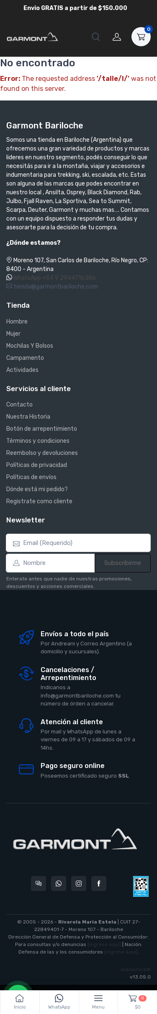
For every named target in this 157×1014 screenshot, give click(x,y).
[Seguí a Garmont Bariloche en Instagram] (78, 883)
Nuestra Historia (28, 416)
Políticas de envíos (31, 477)
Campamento (25, 357)
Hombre (17, 321)
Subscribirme (122, 563)
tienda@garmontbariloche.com (52, 286)
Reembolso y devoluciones (42, 453)
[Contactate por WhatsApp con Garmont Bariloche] (58, 883)
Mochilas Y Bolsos (29, 345)
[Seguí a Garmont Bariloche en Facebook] (98, 883)
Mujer (13, 333)
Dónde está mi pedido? (37, 489)
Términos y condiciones (37, 440)
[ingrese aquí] (104, 944)
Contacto (19, 404)
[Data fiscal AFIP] (141, 886)
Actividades (22, 370)
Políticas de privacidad (36, 465)
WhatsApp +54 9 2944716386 (54, 277)
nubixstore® (136, 969)
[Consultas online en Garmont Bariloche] (38, 883)
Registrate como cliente (39, 501)
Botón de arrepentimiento (41, 428)
